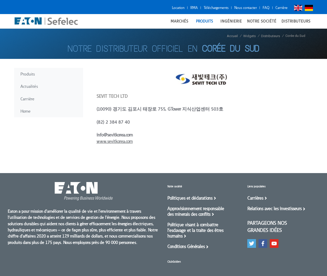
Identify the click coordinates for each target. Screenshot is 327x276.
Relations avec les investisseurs (274, 209)
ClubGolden (174, 262)
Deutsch (309, 8)
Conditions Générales (186, 246)
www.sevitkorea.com (115, 141)
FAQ (266, 7)
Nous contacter (245, 7)
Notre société (174, 186)
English (298, 8)
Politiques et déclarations (189, 198)
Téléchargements (216, 7)
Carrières (255, 198)
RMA (194, 7)
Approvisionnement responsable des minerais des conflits (195, 211)
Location (178, 7)
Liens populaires (256, 186)
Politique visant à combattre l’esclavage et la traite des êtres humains (195, 230)
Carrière (281, 7)
